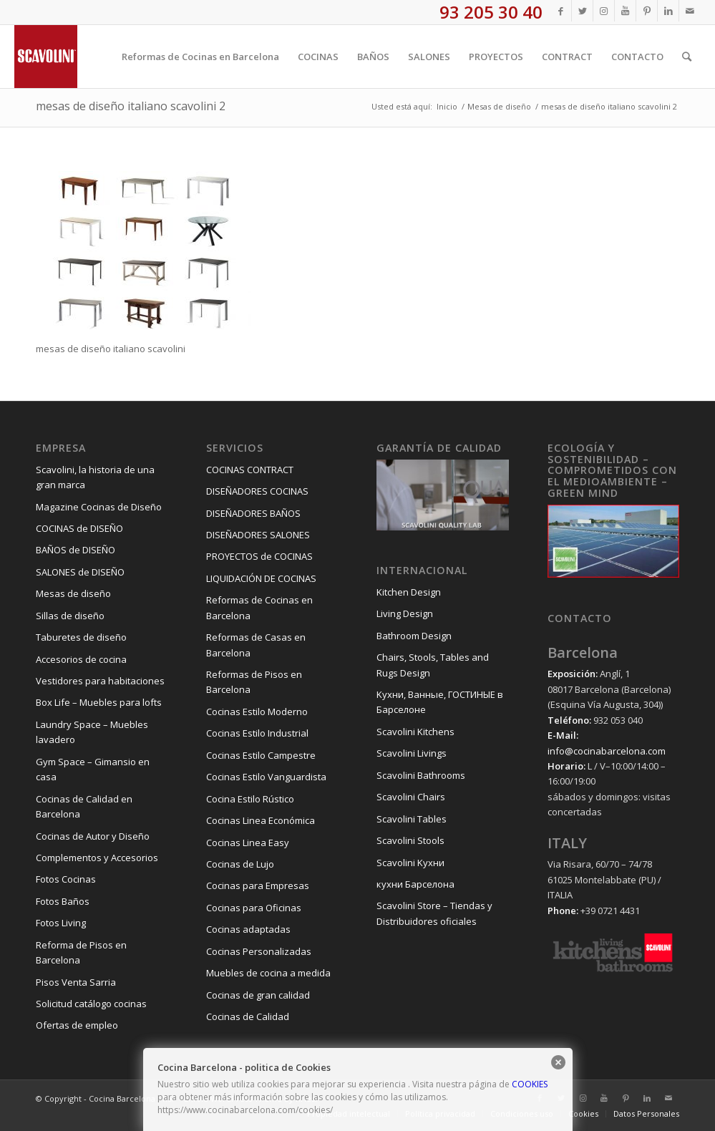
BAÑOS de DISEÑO (75, 549)
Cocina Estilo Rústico (250, 798)
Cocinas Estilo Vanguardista (266, 776)
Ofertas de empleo (77, 1025)
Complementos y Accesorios (97, 857)
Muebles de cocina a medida (268, 972)
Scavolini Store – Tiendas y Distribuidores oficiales (434, 913)
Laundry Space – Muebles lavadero (92, 732)
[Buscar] (687, 56)
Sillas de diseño (70, 615)
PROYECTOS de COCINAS (259, 556)
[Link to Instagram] (603, 10)
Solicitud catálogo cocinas (91, 1003)
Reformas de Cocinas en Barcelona (259, 607)
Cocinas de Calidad (247, 1016)
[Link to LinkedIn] (668, 10)
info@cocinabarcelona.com (607, 750)
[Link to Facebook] (560, 10)
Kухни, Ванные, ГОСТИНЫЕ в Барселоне (439, 702)
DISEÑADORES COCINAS (257, 491)
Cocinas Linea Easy (247, 842)
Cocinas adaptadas (248, 929)
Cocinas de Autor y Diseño (93, 836)
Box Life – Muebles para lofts (99, 702)
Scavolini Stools (410, 840)
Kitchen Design (408, 592)
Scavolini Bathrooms (420, 775)
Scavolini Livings (411, 753)
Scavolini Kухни (410, 862)
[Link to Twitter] (582, 10)
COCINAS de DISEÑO (79, 528)
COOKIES (530, 1084)
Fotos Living (61, 922)
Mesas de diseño (73, 593)
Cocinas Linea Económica (260, 820)
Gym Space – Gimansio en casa (93, 769)
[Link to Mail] (690, 10)
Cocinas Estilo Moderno (257, 711)
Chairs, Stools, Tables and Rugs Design (432, 665)
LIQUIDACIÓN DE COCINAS (261, 578)
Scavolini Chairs (410, 796)
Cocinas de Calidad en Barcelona (84, 806)
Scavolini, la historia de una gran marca (95, 477)
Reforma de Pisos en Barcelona (81, 952)
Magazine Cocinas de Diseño (99, 506)
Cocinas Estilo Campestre (261, 755)
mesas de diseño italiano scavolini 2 (130, 106)
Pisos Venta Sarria (76, 982)
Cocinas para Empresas (257, 885)
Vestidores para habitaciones (100, 680)
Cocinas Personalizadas (258, 951)
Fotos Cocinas (66, 879)
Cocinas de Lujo (240, 864)
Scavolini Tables (411, 818)
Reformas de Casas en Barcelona (256, 645)
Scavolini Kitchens (415, 731)
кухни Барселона (415, 884)
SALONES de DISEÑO (80, 572)
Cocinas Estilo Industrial (257, 733)
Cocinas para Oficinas (253, 907)
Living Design (404, 613)
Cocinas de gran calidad (258, 995)
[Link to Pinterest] (646, 10)
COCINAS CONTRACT (249, 469)
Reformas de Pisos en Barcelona (254, 682)
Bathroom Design (414, 635)
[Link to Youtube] (625, 10)
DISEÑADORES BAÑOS (253, 513)
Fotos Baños (62, 901)
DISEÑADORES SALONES (258, 534)
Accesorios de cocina (81, 659)
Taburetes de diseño (81, 637)
